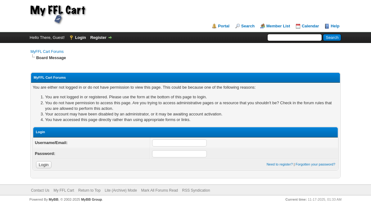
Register (98, 37)
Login (80, 37)
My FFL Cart (63, 190)
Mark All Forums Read (159, 190)
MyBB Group (91, 199)
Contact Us (40, 190)
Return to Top (89, 190)
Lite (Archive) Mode (121, 190)
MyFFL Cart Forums (47, 51)
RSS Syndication (196, 190)
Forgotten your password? (315, 164)
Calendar (310, 26)
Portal (223, 26)
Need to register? (280, 164)
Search (248, 26)
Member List (278, 26)
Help (335, 26)
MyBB (53, 199)
